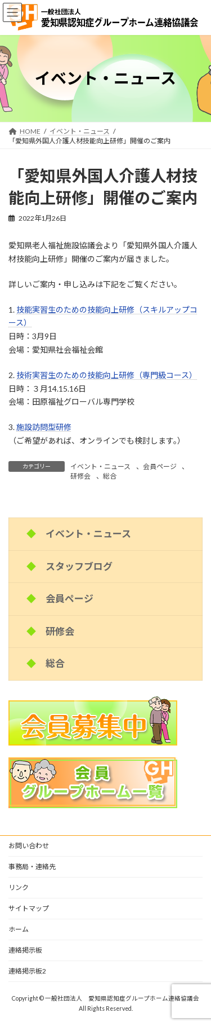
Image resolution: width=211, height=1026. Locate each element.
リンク (18, 887)
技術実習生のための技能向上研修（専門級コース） (106, 375)
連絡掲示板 (25, 950)
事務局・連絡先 (32, 866)
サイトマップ (28, 908)
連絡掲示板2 (27, 971)
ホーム (18, 929)
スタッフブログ (79, 566)
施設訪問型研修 (43, 427)
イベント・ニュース (100, 466)
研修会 (80, 476)
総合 (109, 476)
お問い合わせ (28, 845)
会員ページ (160, 466)
